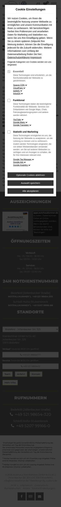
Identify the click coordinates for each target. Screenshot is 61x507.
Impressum (35, 57)
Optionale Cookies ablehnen (30, 175)
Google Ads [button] (19, 162)
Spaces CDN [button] (20, 85)
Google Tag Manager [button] (23, 159)
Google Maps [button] (20, 122)
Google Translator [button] (22, 125)
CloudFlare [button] (19, 88)
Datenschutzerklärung (18, 57)
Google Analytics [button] (21, 165)
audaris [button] (17, 91)
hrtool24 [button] (18, 93)
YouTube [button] (18, 119)
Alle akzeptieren (30, 191)
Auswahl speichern (30, 183)
